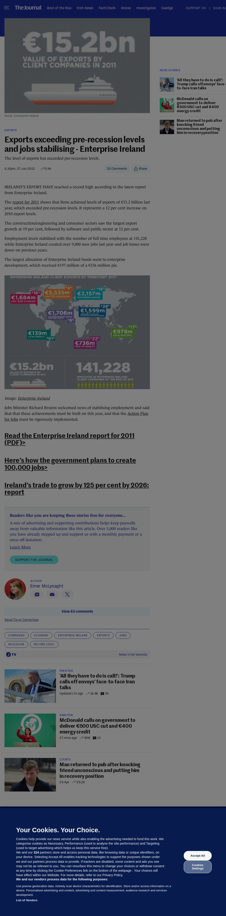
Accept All (197, 855)
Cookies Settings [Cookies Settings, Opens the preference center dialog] (198, 866)
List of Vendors (27, 900)
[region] (113, 862)
